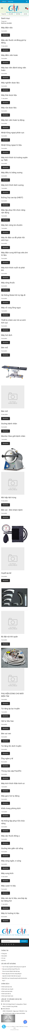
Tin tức (3, 958)
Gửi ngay (23, 941)
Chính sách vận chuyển (7, 989)
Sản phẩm (4, 956)
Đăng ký (4, 1)
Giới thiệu (18, 14)
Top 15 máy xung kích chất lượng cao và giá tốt (14, 966)
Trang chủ (3, 14)
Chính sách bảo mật (6, 986)
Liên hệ (25, 14)
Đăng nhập (10, 1)
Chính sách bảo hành (6, 991)
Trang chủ (4, 953)
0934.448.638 (6, 1008)
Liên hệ (3, 960)
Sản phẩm (11, 14)
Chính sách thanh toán (7, 996)
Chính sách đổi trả (6, 993)
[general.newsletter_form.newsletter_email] (14, 941)
